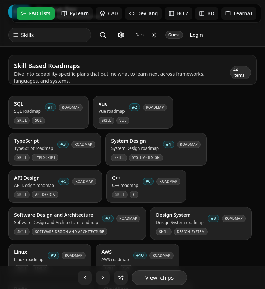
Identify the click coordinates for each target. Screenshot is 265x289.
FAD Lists (35, 13)
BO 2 (178, 13)
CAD (109, 13)
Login (196, 34)
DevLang (143, 13)
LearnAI (238, 13)
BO (206, 13)
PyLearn (75, 13)
